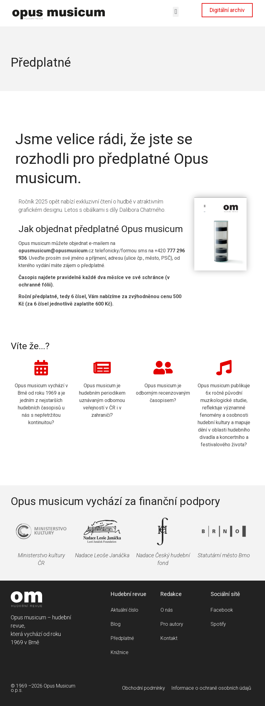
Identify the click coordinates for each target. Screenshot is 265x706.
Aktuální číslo (124, 610)
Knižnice (120, 652)
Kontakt (168, 638)
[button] (176, 12)
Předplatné (122, 638)
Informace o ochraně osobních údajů (211, 688)
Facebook (222, 610)
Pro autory (171, 624)
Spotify (218, 624)
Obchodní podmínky (143, 688)
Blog (116, 624)
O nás (166, 610)
